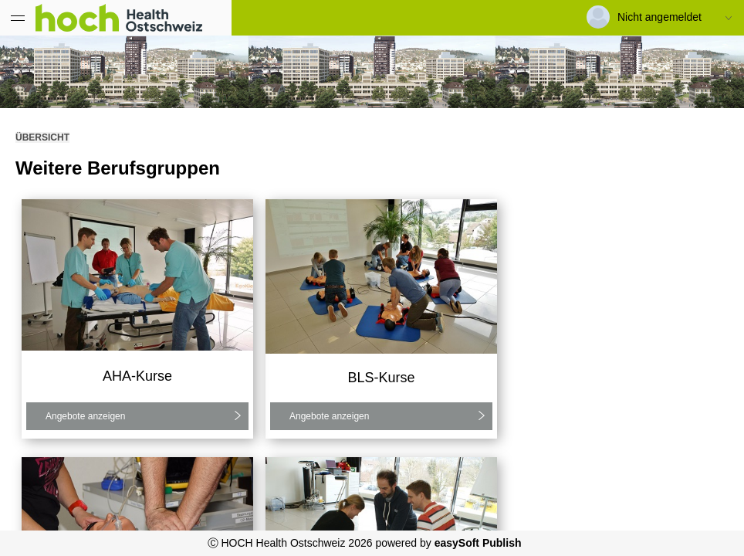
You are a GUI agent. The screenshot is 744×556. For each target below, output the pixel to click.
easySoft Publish (478, 543)
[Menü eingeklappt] (17, 17)
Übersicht (42, 137)
